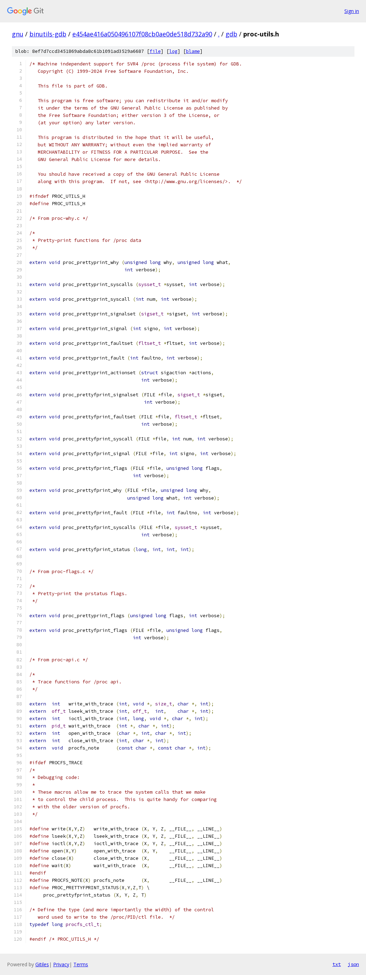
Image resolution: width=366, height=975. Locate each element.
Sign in (351, 11)
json (353, 964)
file (155, 51)
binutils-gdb (47, 34)
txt (336, 964)
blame (193, 51)
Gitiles (42, 964)
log (173, 51)
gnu (17, 34)
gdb (231, 34)
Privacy (61, 964)
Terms (80, 964)
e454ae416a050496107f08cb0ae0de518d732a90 (142, 34)
